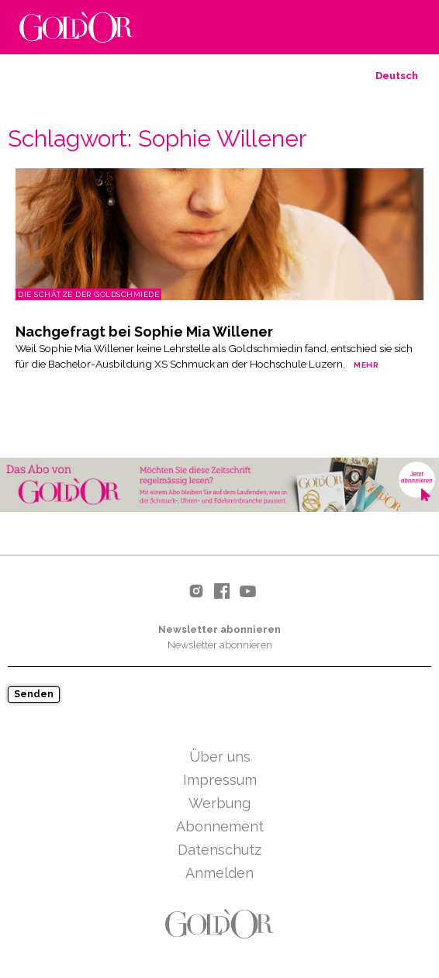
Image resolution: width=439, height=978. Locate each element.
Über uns (220, 756)
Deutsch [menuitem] (396, 75)
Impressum (220, 780)
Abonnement (220, 826)
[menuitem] (396, 76)
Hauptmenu (408, 28)
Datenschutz (219, 849)
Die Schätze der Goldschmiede (88, 294)
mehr (366, 365)
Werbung (219, 803)
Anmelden (219, 873)
